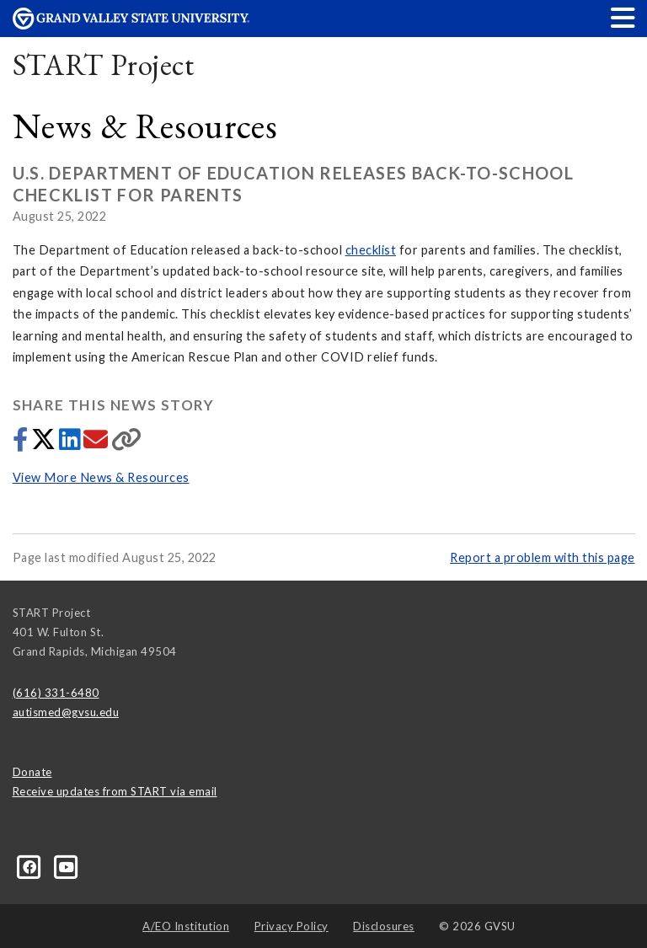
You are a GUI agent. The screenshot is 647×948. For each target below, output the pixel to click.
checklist (371, 250)
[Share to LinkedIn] (71, 444)
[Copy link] (126, 444)
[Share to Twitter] (45, 444)
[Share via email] (97, 444)
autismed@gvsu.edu (66, 712)
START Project (104, 64)
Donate (32, 772)
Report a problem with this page (542, 557)
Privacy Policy (291, 926)
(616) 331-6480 (56, 692)
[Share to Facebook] (22, 444)
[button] (623, 17)
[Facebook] (31, 866)
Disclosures (383, 926)
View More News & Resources (101, 477)
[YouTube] (67, 866)
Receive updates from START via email (115, 791)
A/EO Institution (185, 926)
